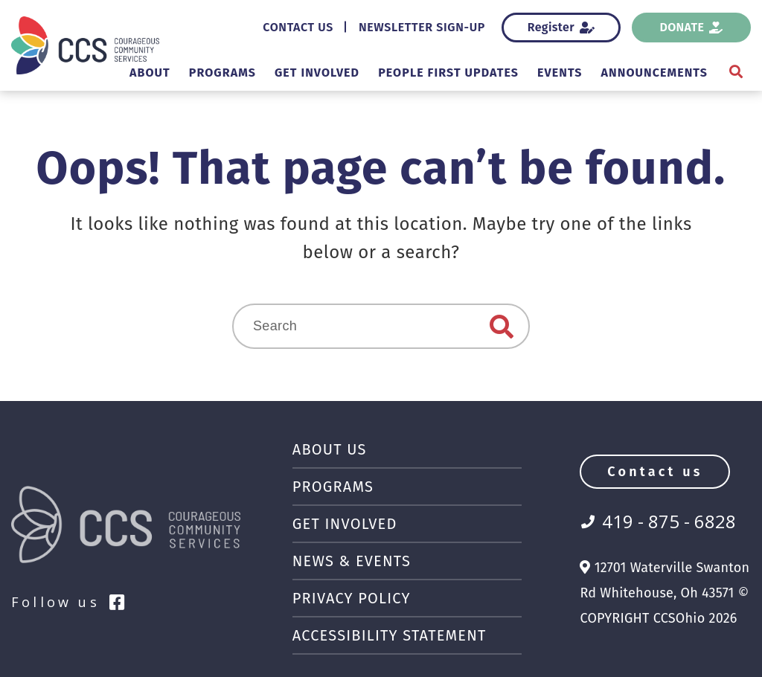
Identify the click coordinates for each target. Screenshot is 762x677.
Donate (691, 27)
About (82, 72)
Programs (161, 72)
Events (541, 72)
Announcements (647, 72)
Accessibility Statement (402, 635)
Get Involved (268, 72)
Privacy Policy (359, 598)
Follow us (69, 602)
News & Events (357, 561)
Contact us (655, 471)
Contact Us (275, 27)
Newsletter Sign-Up (413, 27)
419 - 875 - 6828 (669, 521)
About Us (333, 449)
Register (560, 27)
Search (501, 326)
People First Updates (416, 72)
